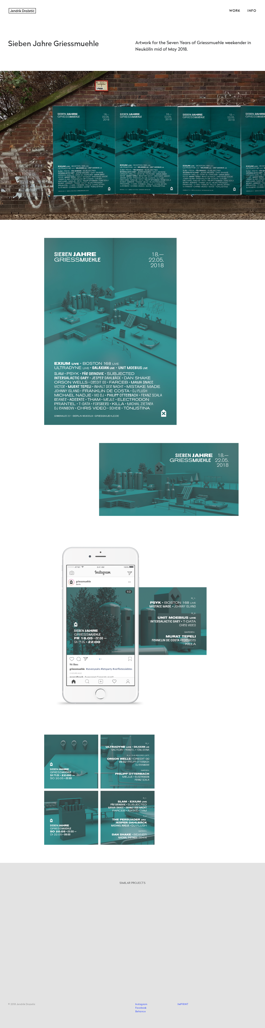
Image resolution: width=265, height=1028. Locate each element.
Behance (140, 1011)
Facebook (141, 1008)
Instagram (141, 1004)
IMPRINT (183, 1004)
